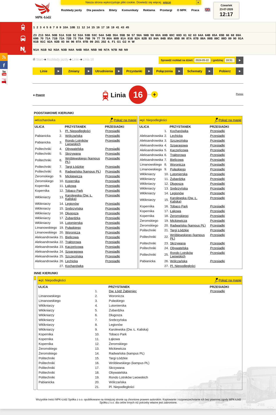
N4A (71, 49)
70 (41, 38)
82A (137, 38)
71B (54, 38)
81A (123, 38)
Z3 (35, 35)
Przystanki (134, 71)
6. (109, 41)
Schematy (194, 71)
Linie (75, 59)
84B (163, 38)
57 (133, 35)
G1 (119, 41)
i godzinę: (218, 60)
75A (80, 38)
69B (35, 38)
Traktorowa (73, 242)
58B (146, 35)
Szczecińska (74, 256)
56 (128, 35)
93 (63, 41)
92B (56, 41)
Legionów (72, 203)
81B (130, 38)
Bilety (113, 10)
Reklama (149, 10)
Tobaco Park (74, 190)
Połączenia (164, 71)
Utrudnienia (104, 71)
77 (98, 38)
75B (87, 38)
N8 (120, 49)
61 (185, 35)
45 (127, 27)
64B (207, 35)
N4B (79, 49)
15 (93, 27)
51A (61, 35)
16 (98, 27)
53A (80, 35)
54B (108, 35)
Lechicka (71, 261)
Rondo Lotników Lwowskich (76, 142)
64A (200, 35)
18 (108, 27)
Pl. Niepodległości (78, 131)
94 (67, 41)
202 (103, 41)
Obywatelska (74, 149)
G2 (124, 41)
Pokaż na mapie (122, 120)
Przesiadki (112, 131)
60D (179, 35)
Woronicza (72, 232)
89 (229, 38)
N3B (64, 49)
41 (117, 27)
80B (116, 38)
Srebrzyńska (74, 208)
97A (78, 41)
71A (47, 38)
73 (74, 38)
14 (88, 27)
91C (42, 41)
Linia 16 (88, 59)
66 (227, 35)
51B (68, 35)
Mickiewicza (73, 176)
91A (240, 38)
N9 (126, 49)
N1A (36, 49)
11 (78, 27)
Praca (195, 10)
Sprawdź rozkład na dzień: (177, 60)
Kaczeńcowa (74, 247)
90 (234, 38)
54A (101, 35)
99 (91, 41)
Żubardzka (72, 218)
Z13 (40, 35)
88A (203, 38)
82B (144, 38)
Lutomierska (74, 223)
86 (183, 38)
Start (38, 59)
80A (109, 38)
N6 (100, 49)
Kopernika (72, 181)
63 (194, 35)
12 (83, 27)
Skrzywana (73, 153)
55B (122, 35)
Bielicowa (72, 237)
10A (65, 27)
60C (172, 35)
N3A (57, 49)
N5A (86, 49)
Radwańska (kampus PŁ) (83, 171)
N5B (94, 49)
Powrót (40, 95)
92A (49, 41)
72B (68, 38)
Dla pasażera (96, 10)
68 (232, 35)
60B (165, 35)
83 (150, 38)
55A (115, 35)
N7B (114, 49)
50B (54, 35)
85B (177, 38)
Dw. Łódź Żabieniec (123, 291)
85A (170, 38)
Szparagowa (74, 251)
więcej (167, 2)
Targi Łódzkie (74, 166)
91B (35, 41)
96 (72, 41)
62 (189, 35)
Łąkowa (70, 186)
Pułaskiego (73, 227)
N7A (107, 49)
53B (87, 35)
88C (216, 38)
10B (72, 27)
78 (103, 38)
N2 (50, 49)
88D (223, 38)
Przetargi (166, 10)
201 (97, 41)
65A (214, 35)
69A (238, 35)
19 (112, 27)
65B (221, 35)
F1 (113, 41)
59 (152, 35)
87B (196, 38)
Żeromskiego (179, 216)
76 (93, 38)
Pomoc (239, 94)
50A (47, 35)
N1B (44, 49)
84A (156, 38)
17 (103, 27)
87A (188, 38)
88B (210, 38)
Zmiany (73, 71)
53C (94, 35)
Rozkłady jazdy (57, 59)
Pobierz (225, 71)
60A (158, 35)
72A (61, 38)
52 (74, 35)
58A (139, 35)
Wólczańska (73, 136)
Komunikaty (130, 10)
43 (122, 27)
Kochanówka (74, 266)
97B (85, 41)
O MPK (182, 10)
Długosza (71, 213)
